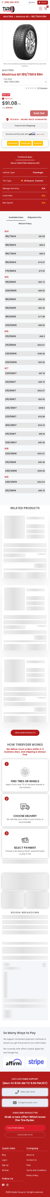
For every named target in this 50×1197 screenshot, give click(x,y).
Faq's (28, 1165)
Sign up (5, 1165)
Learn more (40, 134)
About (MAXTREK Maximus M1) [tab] (25, 163)
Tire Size (8, 79)
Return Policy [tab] (25, 223)
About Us (30, 1155)
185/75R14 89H (38, 16)
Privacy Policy (32, 1175)
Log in (4, 1160)
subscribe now (25, 1134)
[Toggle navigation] (40, 8)
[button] (45, 8)
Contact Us (31, 1160)
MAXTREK (8, 16)
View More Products (25, 732)
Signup (43, 2)
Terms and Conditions (36, 1170)
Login (31, 2)
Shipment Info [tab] (34, 217)
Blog (4, 1155)
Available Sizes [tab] (16, 217)
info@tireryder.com (27, 1102)
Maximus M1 (22, 16)
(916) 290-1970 (28, 1092)
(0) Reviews (42, 88)
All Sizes (5, 1170)
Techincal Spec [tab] (25, 157)
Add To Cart (14, 575)
